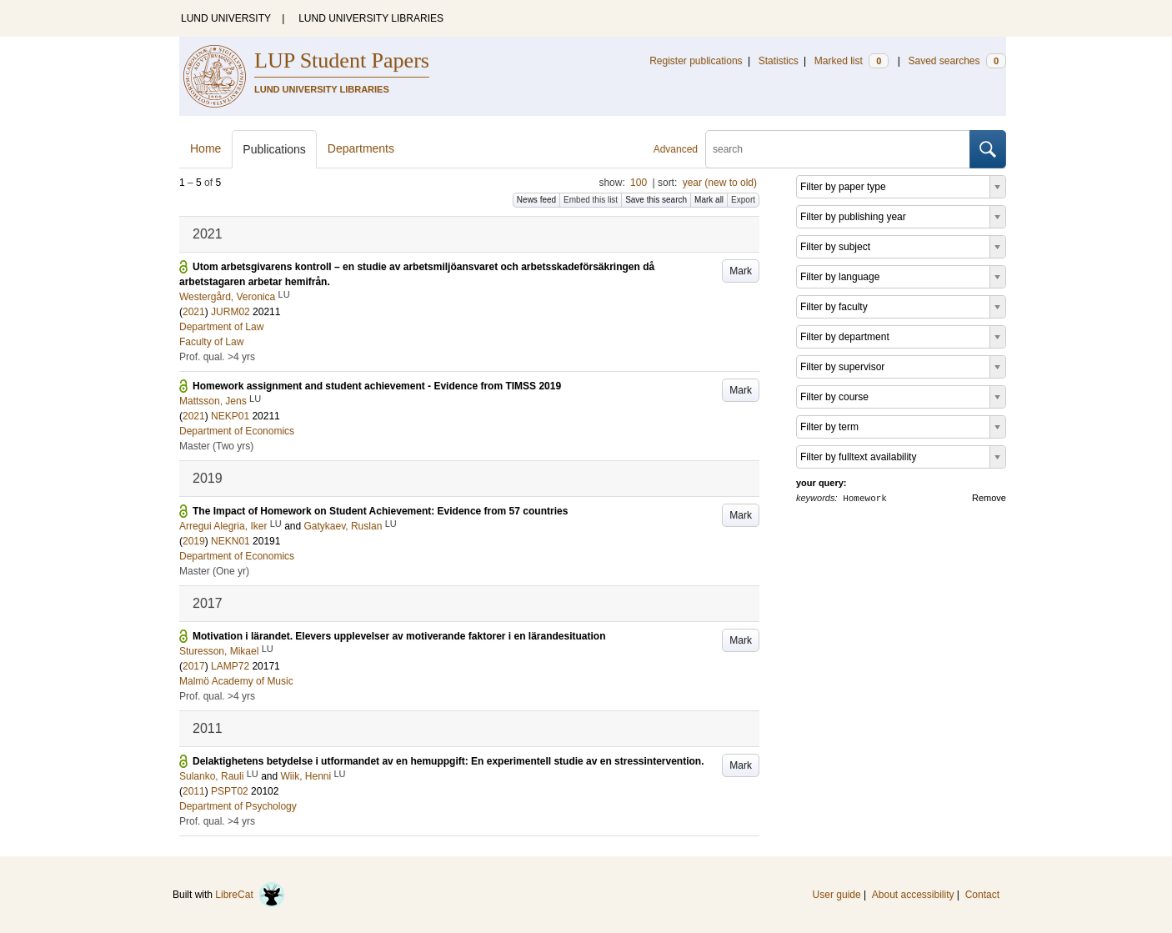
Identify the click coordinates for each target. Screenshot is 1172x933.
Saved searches (957, 61)
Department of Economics (236, 431)
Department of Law (221, 327)
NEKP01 (230, 416)
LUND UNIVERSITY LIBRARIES (370, 18)
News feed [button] (536, 199)
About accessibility (913, 894)
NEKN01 (230, 541)
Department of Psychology (238, 806)
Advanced (676, 149)
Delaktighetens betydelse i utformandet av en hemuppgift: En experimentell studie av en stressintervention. (448, 761)
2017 (194, 666)
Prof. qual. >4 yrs (217, 357)
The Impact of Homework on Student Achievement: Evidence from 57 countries (380, 511)
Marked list (851, 61)
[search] (837, 149)
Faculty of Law (211, 342)
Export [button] (743, 199)
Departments (361, 148)
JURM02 (230, 312)
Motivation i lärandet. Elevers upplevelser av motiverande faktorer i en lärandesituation (399, 636)
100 (638, 182)
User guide (837, 894)
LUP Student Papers (341, 60)
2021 (194, 312)
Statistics (779, 61)
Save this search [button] (656, 199)
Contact (982, 894)
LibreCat (250, 894)
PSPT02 (229, 791)
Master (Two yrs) (216, 446)
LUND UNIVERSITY (226, 18)
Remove (989, 498)
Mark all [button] (709, 199)
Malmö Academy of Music (236, 681)
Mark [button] (740, 271)
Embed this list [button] (590, 199)
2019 (194, 541)
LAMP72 (230, 666)
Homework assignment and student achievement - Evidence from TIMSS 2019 (377, 386)
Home (205, 148)
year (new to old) (720, 182)
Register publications (695, 61)
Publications (274, 149)
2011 (194, 791)
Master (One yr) (214, 571)
